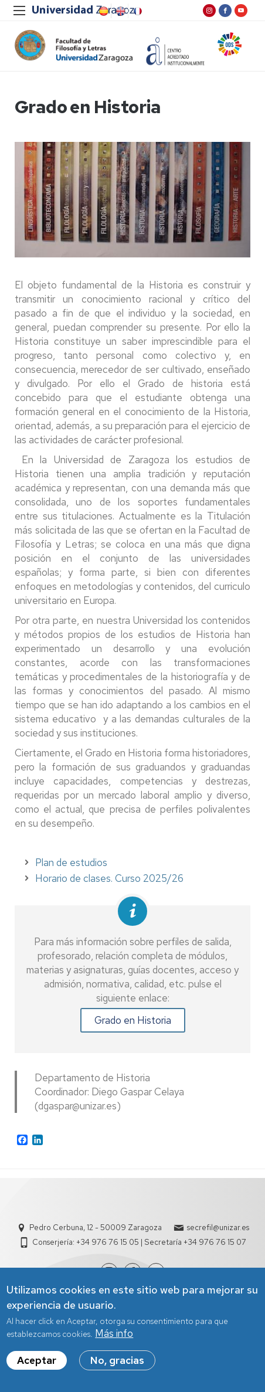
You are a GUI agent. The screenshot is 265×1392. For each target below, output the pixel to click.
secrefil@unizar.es (218, 1228)
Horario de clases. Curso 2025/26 (109, 878)
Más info (114, 1335)
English (119, 11)
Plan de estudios (71, 862)
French (136, 11)
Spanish (102, 11)
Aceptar (36, 1361)
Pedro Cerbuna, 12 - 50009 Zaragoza (95, 1228)
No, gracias (117, 1361)
